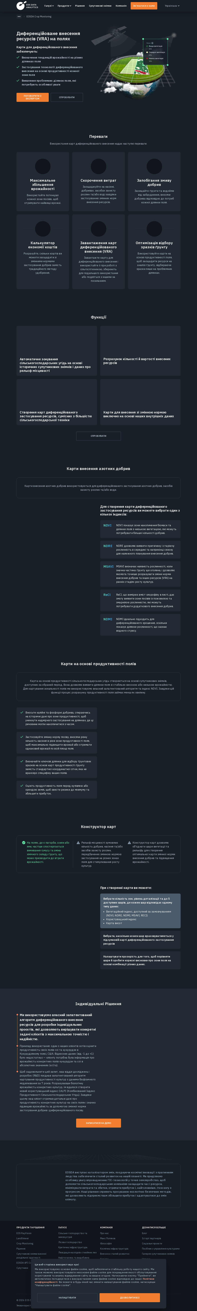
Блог (144, 1233)
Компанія (121, 5)
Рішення (80, 5)
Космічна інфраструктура (114, 1248)
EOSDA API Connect (27, 1262)
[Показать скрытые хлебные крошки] (19, 16)
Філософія (106, 1243)
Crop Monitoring (25, 1243)
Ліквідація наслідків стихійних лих (77, 1252)
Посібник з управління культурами (161, 1248)
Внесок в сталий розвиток (115, 1253)
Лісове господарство (70, 1242)
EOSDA (27, 5)
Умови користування (27, 1305)
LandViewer (23, 1238)
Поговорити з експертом (32, 97)
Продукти (63, 5)
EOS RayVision (24, 1233)
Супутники (22, 1268)
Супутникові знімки (100, 5)
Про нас (104, 1233)
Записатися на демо (98, 1123)
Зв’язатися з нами (144, 5)
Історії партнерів (151, 1238)
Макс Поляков (108, 1238)
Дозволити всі (129, 1297)
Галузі (48, 5)
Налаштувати (67, 1297)
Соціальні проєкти (152, 1243)
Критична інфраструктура (73, 1247)
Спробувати (67, 97)
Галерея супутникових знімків (158, 1253)
